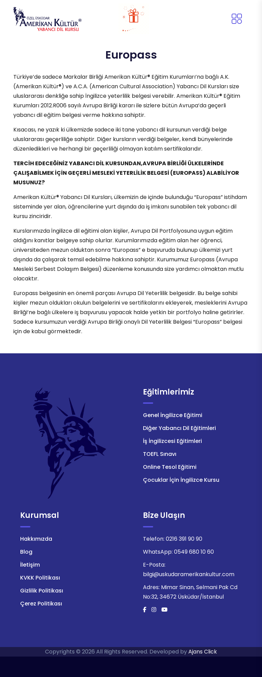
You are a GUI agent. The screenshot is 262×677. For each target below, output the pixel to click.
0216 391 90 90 (184, 539)
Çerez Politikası (41, 603)
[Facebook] (144, 610)
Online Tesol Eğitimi (169, 467)
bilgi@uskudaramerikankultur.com (188, 574)
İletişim (30, 565)
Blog (26, 552)
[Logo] (47, 18)
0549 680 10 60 (194, 552)
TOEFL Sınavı (159, 454)
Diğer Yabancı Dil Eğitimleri (179, 428)
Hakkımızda (36, 539)
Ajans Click (202, 652)
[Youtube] (164, 610)
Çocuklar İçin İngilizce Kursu (181, 480)
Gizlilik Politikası (41, 591)
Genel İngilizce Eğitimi (172, 415)
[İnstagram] (153, 610)
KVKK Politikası (40, 578)
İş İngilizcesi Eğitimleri (172, 441)
